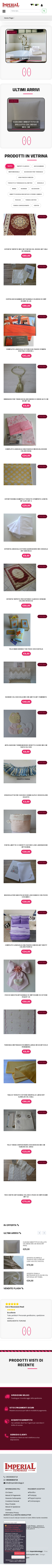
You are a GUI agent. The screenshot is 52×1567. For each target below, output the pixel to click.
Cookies (8, 1510)
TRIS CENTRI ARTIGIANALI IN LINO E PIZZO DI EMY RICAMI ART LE (26, 1196)
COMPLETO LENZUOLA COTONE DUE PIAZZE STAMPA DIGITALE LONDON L (26, 350)
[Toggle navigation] (4, 11)
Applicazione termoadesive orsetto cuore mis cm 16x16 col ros (26, 746)
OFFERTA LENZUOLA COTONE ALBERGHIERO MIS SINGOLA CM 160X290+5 (26, 550)
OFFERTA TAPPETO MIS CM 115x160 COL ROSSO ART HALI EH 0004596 (26, 250)
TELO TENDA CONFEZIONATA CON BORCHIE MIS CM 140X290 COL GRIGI (26, 1146)
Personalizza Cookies (18, 1557)
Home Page (8, 18)
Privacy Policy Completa (12, 1551)
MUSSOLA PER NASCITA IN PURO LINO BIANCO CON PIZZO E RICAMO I (26, 896)
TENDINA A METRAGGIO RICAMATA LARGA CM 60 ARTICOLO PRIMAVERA (26, 1046)
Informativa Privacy (12, 1513)
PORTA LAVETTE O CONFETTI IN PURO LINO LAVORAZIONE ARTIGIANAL (26, 846)
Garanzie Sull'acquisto (13, 1498)
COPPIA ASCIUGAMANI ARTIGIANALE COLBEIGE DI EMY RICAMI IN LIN (26, 300)
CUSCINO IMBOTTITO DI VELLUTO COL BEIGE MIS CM (26, 124)
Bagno (26, 58)
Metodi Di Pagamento (12, 1495)
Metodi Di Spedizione (12, 1507)
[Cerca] (25, 10)
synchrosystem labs (32, 1554)
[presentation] (24, 72)
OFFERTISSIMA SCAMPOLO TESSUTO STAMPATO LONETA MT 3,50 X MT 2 (26, 500)
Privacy (33, 1526)
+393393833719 (11, 1477)
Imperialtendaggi (36, 1551)
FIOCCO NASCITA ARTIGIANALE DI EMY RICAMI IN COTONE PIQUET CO (26, 996)
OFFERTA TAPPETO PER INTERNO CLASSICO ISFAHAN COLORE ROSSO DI (26, 600)
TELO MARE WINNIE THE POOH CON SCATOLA (26, 649)
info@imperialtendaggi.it (15, 1483)
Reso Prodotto (10, 1504)
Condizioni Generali (12, 1501)
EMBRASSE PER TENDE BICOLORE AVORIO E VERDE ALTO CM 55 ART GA (26, 400)
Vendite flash (13, 1288)
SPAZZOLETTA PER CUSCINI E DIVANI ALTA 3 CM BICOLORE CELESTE (26, 796)
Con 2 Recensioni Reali (14, 1307)
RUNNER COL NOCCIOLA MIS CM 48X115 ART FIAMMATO (26, 697)
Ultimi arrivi (12, 1233)
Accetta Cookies (19, 1553)
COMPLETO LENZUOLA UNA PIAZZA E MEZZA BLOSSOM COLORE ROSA (26, 450)
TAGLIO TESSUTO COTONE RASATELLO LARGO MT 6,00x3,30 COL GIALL (26, 1096)
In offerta (11, 1225)
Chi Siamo (9, 1492)
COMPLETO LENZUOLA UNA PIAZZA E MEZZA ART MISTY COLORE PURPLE (26, 946)
